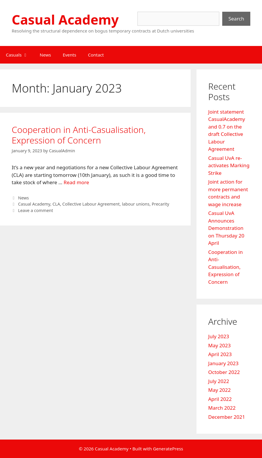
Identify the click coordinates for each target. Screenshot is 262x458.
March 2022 (222, 407)
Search (236, 18)
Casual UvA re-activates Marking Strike (228, 165)
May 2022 (219, 390)
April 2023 (220, 354)
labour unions (135, 204)
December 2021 (226, 416)
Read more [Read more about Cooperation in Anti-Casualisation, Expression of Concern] (76, 182)
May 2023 (219, 345)
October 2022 (224, 372)
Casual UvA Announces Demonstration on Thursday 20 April (226, 228)
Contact (96, 55)
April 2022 (220, 399)
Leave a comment (35, 210)
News (45, 55)
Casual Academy (65, 19)
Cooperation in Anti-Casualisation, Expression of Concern (79, 135)
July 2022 (218, 381)
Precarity (160, 204)
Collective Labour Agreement (91, 204)
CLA (56, 204)
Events (69, 55)
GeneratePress (168, 449)
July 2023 (218, 336)
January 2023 (223, 363)
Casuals (20, 55)
